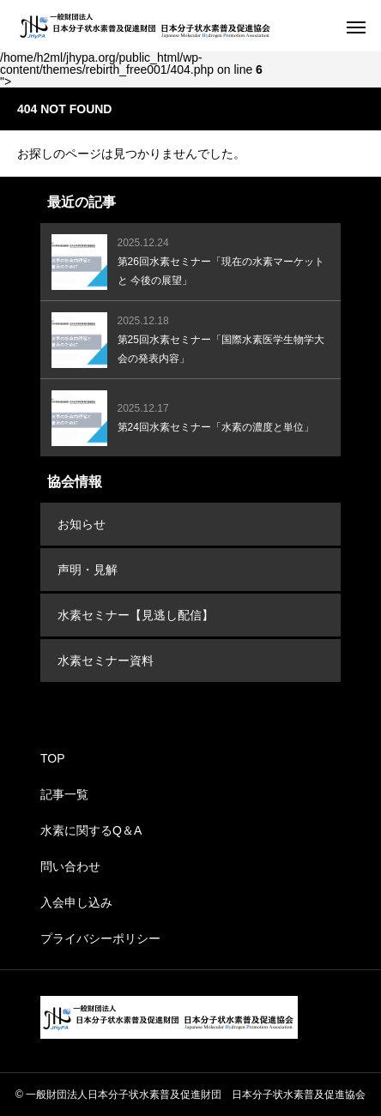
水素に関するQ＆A (91, 830)
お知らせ (81, 524)
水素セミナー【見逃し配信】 (135, 615)
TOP (52, 758)
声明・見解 (87, 569)
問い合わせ (70, 866)
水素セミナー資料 (105, 660)
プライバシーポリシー (100, 938)
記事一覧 (64, 794)
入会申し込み (76, 902)
